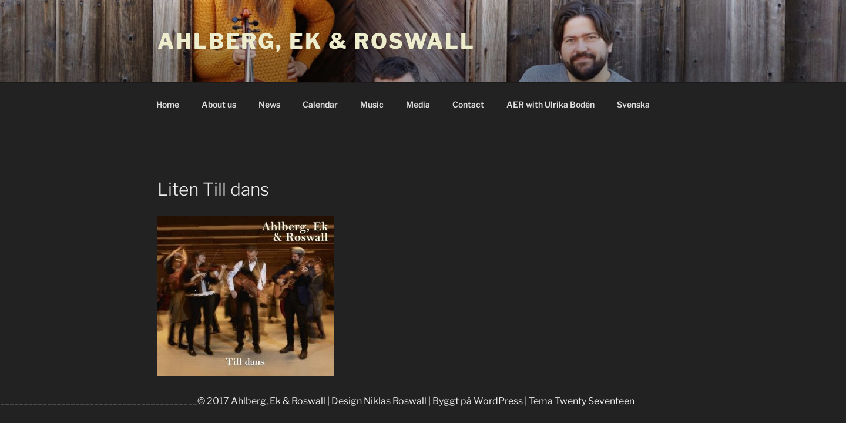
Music (372, 104)
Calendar (320, 104)
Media (418, 104)
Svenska (633, 104)
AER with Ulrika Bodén (550, 104)
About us (219, 104)
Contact (468, 104)
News (269, 104)
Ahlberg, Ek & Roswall (316, 41)
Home (167, 104)
